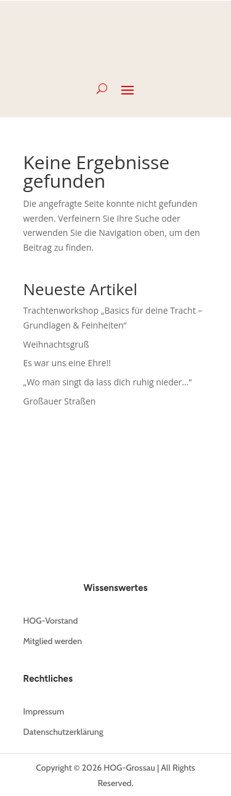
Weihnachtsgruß (56, 344)
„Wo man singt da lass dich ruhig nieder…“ (107, 382)
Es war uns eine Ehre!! (67, 363)
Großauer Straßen (59, 401)
